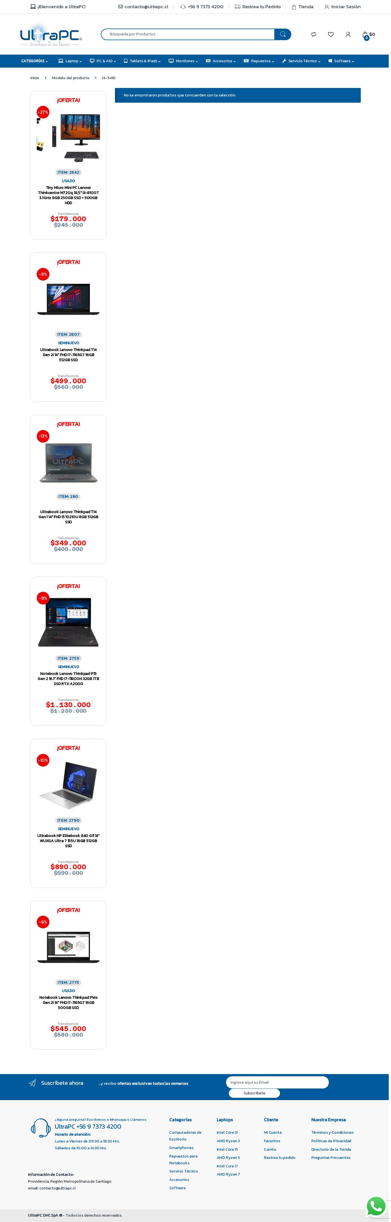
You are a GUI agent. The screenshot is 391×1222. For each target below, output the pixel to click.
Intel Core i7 (227, 1166)
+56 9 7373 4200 (201, 6)
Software (340, 61)
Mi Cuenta (273, 1132)
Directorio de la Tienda (331, 1149)
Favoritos (272, 1141)
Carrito (270, 1149)
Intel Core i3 (227, 1132)
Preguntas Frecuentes (331, 1158)
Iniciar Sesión (342, 6)
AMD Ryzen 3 (228, 1141)
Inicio (34, 78)
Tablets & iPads (140, 61)
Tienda (302, 6)
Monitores (181, 61)
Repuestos (257, 61)
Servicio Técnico (299, 61)
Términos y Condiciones (332, 1132)
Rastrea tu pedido (280, 1158)
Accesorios (219, 61)
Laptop (68, 61)
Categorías (32, 61)
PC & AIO (101, 61)
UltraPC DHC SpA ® (45, 1215)
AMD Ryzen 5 (228, 1158)
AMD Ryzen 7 (228, 1174)
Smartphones (181, 1148)
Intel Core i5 (227, 1149)
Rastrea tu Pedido (257, 6)
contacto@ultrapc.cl (143, 6)
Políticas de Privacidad (331, 1141)
